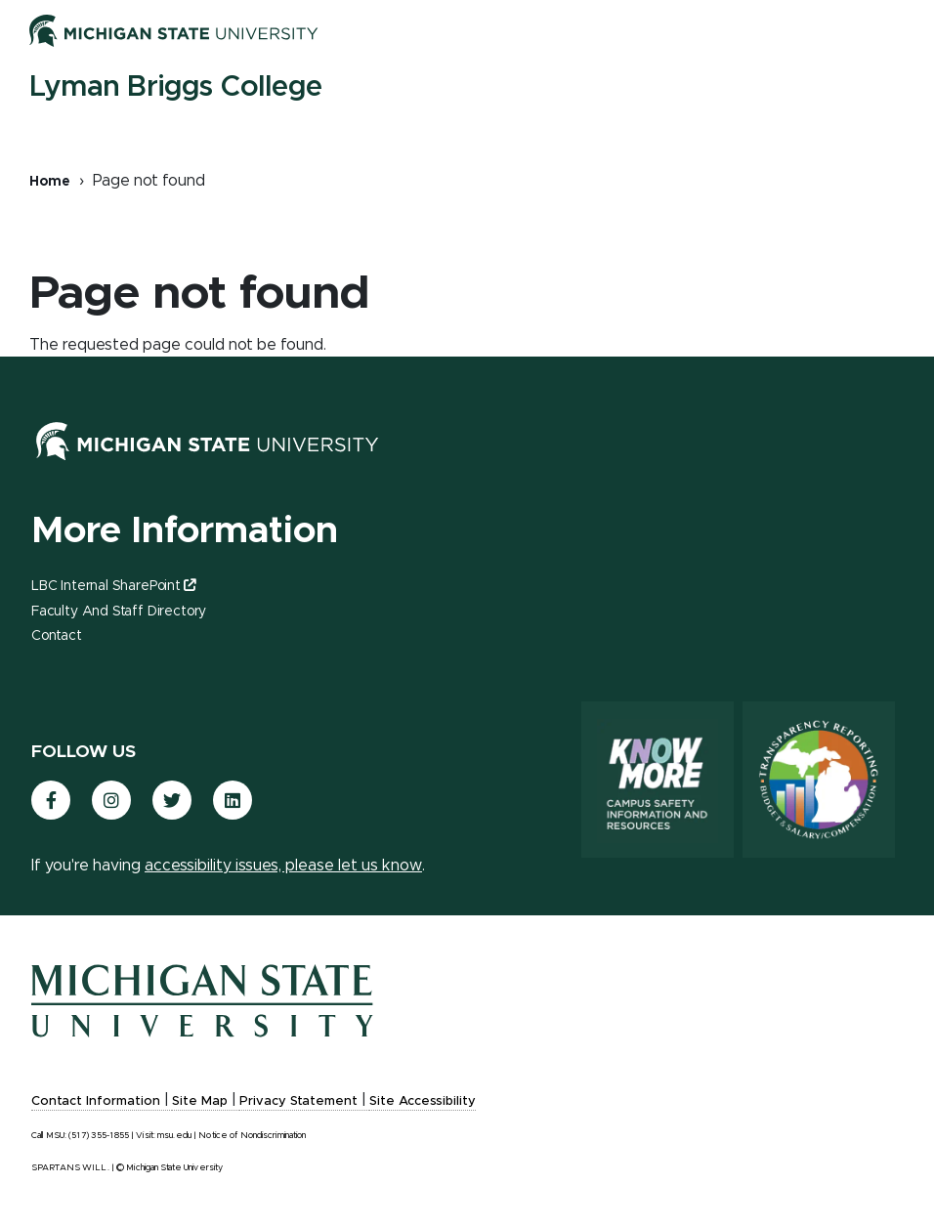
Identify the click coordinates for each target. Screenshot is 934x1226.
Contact (56, 636)
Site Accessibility (422, 1101)
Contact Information (95, 1101)
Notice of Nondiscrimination (252, 1135)
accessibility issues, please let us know (283, 865)
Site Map (200, 1101)
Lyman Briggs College (175, 87)
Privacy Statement (298, 1101)
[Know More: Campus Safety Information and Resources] (657, 779)
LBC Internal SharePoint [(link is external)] (113, 586)
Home (49, 182)
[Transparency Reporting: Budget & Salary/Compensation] (819, 779)
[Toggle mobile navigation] (885, 34)
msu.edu (174, 1135)
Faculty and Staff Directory (118, 611)
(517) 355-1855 (98, 1135)
